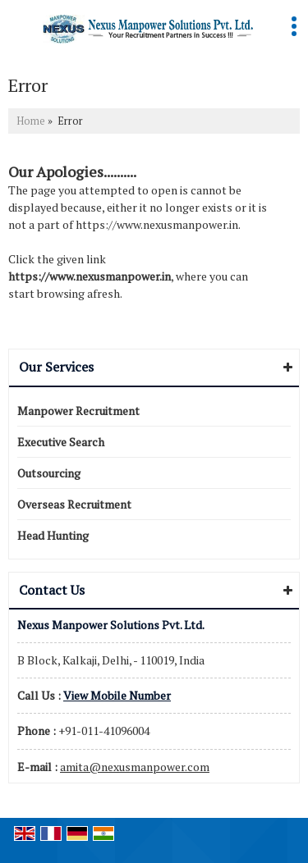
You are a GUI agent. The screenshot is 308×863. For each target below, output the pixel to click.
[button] (117, 695)
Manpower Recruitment (78, 410)
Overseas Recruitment (74, 504)
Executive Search (60, 442)
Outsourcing (48, 473)
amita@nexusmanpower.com (134, 766)
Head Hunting (53, 535)
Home (30, 121)
